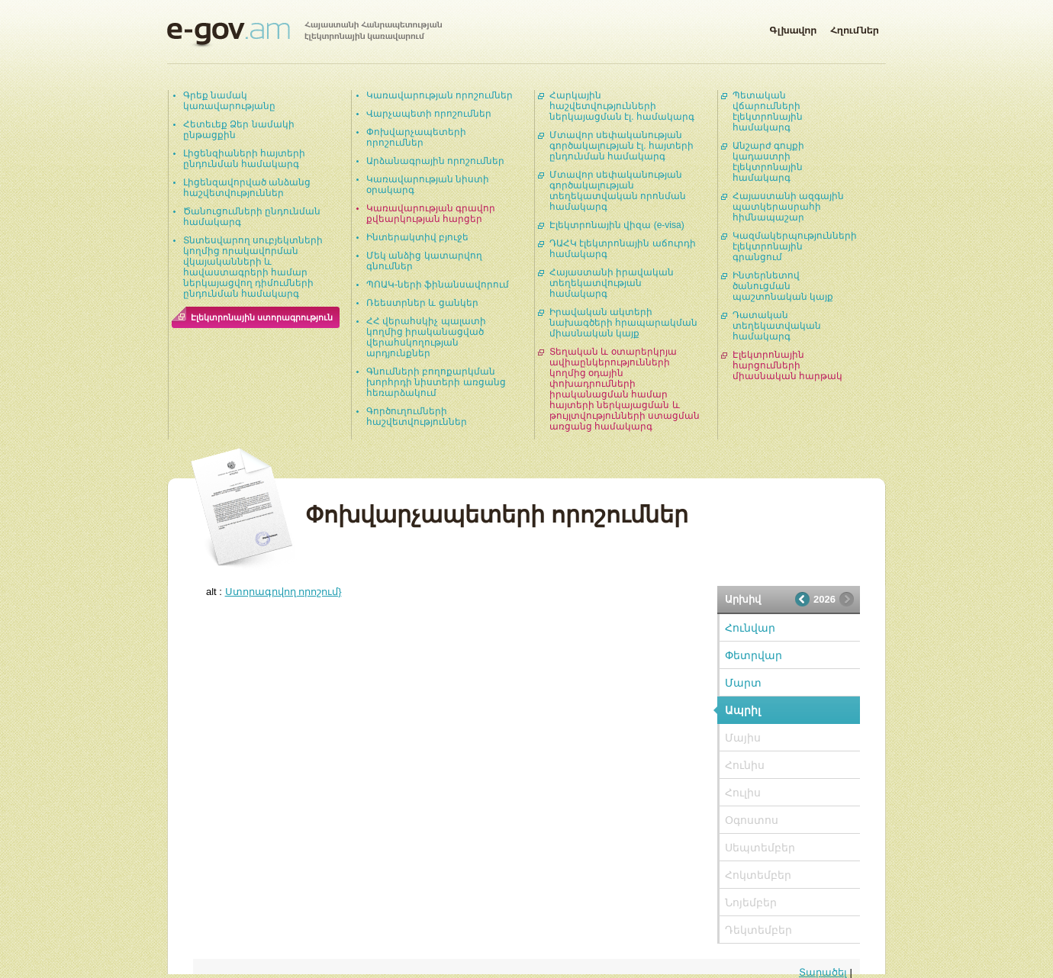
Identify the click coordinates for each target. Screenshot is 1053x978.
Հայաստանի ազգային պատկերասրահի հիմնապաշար (788, 207)
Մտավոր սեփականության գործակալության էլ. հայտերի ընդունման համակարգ (621, 146)
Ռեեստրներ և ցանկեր (422, 303)
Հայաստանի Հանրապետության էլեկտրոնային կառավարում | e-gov (304, 34)
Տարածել (823, 972)
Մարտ (743, 683)
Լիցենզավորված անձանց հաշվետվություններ (247, 187)
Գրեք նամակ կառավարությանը (229, 100)
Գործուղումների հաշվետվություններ (416, 416)
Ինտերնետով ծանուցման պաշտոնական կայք (783, 286)
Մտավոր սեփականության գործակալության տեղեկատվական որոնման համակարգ (617, 190)
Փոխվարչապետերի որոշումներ (416, 137)
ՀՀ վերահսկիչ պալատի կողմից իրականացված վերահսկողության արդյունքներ (426, 337)
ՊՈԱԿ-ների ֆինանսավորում (437, 284)
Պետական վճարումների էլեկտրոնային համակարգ (768, 111)
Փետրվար (753, 655)
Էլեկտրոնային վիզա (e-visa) (616, 225)
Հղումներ (854, 27)
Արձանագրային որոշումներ (435, 161)
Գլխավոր (792, 27)
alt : (274, 591)
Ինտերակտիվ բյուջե (417, 237)
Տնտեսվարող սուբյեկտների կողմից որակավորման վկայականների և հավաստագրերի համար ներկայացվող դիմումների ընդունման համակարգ (253, 267)
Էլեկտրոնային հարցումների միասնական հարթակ (787, 365)
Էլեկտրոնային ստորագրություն (262, 317)
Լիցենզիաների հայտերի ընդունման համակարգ (244, 158)
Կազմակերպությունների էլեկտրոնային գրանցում (795, 246)
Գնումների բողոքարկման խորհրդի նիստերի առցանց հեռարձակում (436, 382)
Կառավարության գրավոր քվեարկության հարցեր (430, 213)
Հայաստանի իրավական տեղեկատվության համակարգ (611, 283)
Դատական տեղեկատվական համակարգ (777, 326)
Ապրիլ (743, 710)
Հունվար (750, 628)
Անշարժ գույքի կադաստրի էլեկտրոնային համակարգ (768, 161)
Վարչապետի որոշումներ (428, 113)
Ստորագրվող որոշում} (283, 591)
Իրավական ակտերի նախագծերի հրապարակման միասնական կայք (623, 323)
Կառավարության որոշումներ (439, 95)
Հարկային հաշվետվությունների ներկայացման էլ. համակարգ (621, 106)
